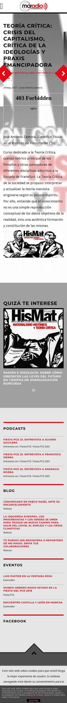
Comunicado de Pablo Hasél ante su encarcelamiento (31, 503)
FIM (7, 78)
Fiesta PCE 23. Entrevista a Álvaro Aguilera (29, 441)
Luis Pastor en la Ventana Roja (27, 576)
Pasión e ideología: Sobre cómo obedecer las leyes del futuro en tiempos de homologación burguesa (32, 378)
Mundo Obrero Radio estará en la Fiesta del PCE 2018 (30, 589)
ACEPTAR (33, 701)
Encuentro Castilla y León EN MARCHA (33, 602)
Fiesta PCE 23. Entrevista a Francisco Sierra (32, 456)
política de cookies (34, 695)
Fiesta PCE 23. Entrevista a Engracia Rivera (31, 471)
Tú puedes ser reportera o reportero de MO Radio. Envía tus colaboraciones (33, 543)
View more (33, 338)
